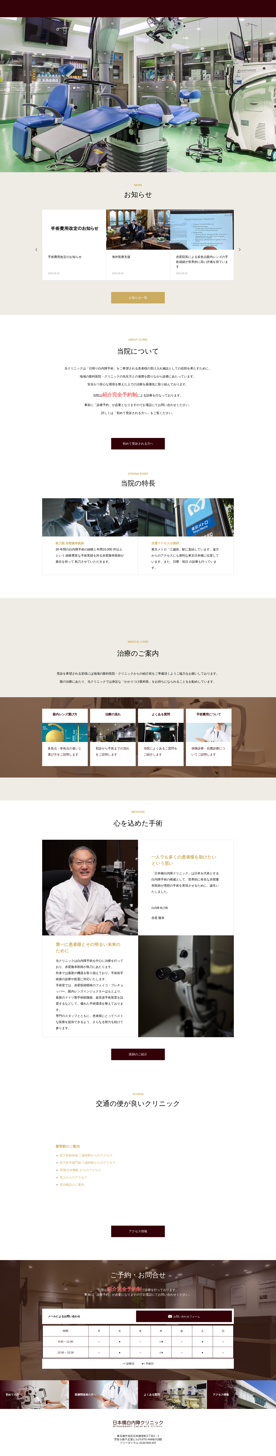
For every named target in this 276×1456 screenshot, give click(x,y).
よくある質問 (261, 8)
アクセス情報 (138, 1231)
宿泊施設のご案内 (72, 1184)
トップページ (124, 8)
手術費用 (217, 8)
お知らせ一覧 (138, 297)
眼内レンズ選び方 (194, 8)
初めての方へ (148, 8)
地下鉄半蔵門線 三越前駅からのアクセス (88, 1162)
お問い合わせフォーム (186, 1316)
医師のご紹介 (138, 1054)
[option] (138, 86)
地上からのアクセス (73, 1177)
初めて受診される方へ (138, 443)
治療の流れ (169, 8)
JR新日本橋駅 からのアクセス (80, 1170)
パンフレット (238, 8)
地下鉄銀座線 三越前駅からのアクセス (86, 1155)
